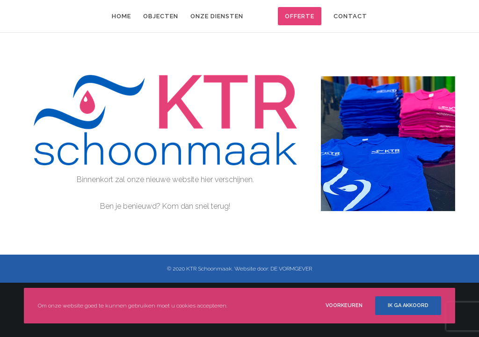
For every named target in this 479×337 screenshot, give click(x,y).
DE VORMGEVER (291, 268)
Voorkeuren (344, 305)
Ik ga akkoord (408, 305)
